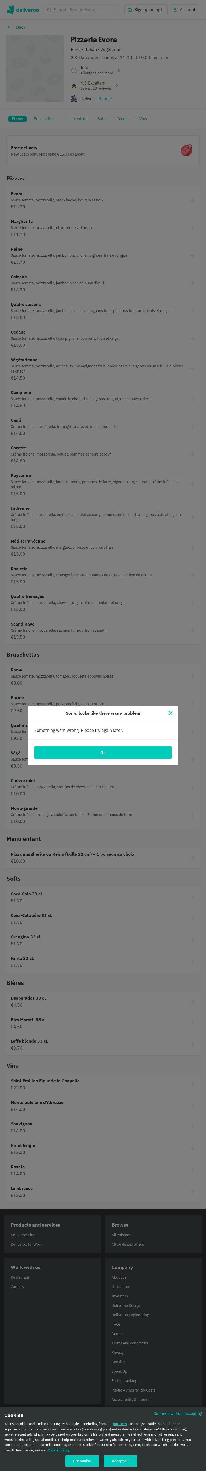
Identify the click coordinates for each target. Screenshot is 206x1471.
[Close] (170, 713)
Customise (82, 1464)
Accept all (120, 1464)
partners (120, 1427)
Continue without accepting (178, 1416)
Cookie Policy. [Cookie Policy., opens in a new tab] (58, 1453)
